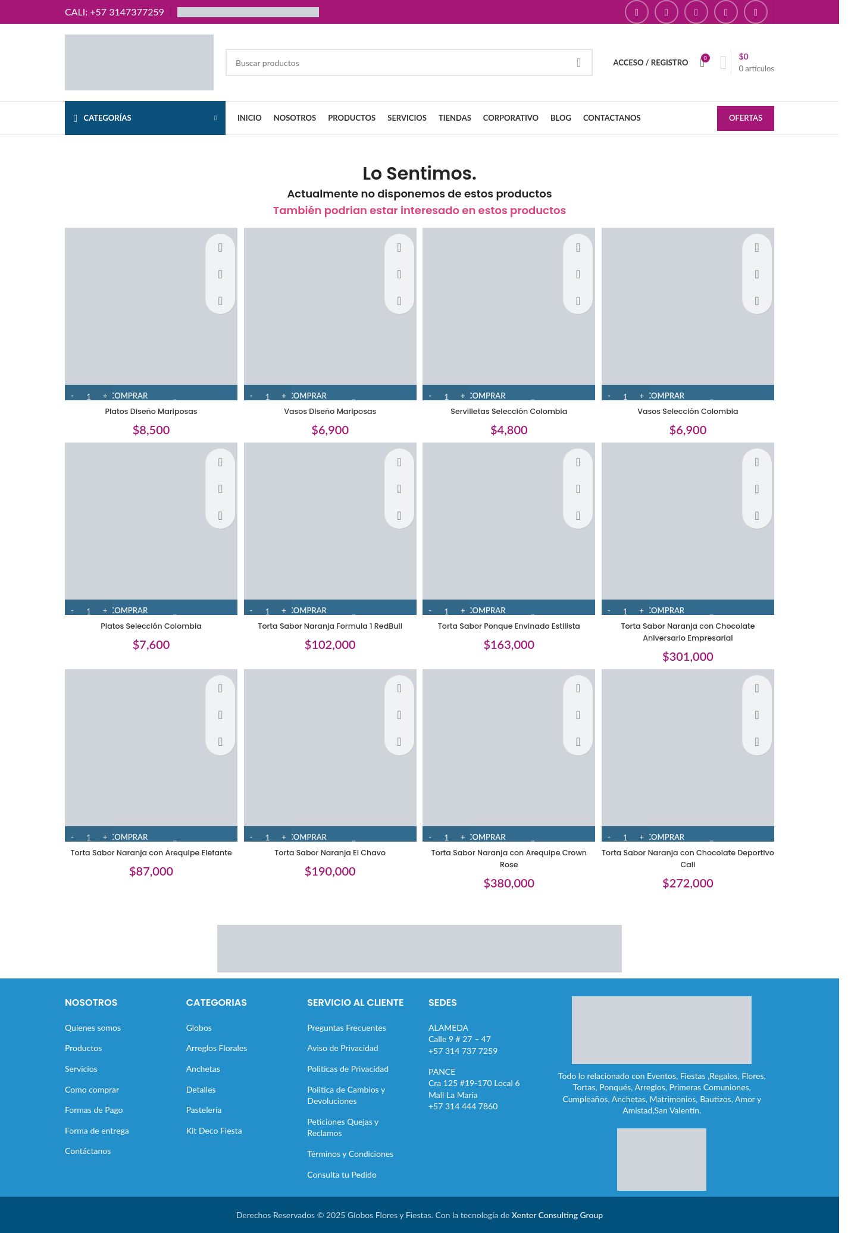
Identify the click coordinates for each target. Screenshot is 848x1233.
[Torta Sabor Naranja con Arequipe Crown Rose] (510, 759)
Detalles (201, 1089)
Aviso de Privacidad (342, 1047)
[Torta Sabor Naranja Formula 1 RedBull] (329, 530)
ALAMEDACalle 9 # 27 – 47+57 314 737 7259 (462, 1038)
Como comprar (92, 1089)
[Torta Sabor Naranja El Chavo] (329, 759)
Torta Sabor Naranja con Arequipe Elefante (146, 858)
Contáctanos (88, 1150)
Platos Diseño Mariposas (147, 405)
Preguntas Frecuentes (346, 1027)
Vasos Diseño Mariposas (328, 405)
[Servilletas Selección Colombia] (510, 312)
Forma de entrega (97, 1130)
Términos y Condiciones (350, 1153)
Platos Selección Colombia (147, 623)
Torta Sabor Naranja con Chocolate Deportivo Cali (692, 858)
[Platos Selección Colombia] (147, 530)
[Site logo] (139, 62)
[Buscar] (409, 62)
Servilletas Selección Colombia (510, 405)
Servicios (81, 1068)
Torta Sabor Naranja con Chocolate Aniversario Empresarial (692, 629)
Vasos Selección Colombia (692, 405)
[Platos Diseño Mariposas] (147, 312)
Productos (83, 1047)
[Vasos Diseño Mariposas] (329, 312)
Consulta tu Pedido (342, 1174)
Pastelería (204, 1109)
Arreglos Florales (217, 1047)
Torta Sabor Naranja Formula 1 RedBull (329, 623)
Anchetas (203, 1068)
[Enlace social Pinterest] (726, 12)
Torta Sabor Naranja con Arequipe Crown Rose (510, 858)
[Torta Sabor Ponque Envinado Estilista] (510, 530)
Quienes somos (93, 1027)
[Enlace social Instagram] (666, 12)
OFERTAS (745, 119)
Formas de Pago (94, 1109)
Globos (199, 1027)
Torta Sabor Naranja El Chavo (328, 852)
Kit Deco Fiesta (214, 1130)
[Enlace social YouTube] (696, 12)
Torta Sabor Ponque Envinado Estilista (510, 623)
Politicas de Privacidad (348, 1068)
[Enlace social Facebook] (637, 12)
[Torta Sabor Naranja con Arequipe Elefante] (147, 759)
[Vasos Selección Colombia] (693, 312)
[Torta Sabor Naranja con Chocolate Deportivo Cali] (693, 759)
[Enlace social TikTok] (756, 12)
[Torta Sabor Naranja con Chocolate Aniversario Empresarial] (693, 530)
